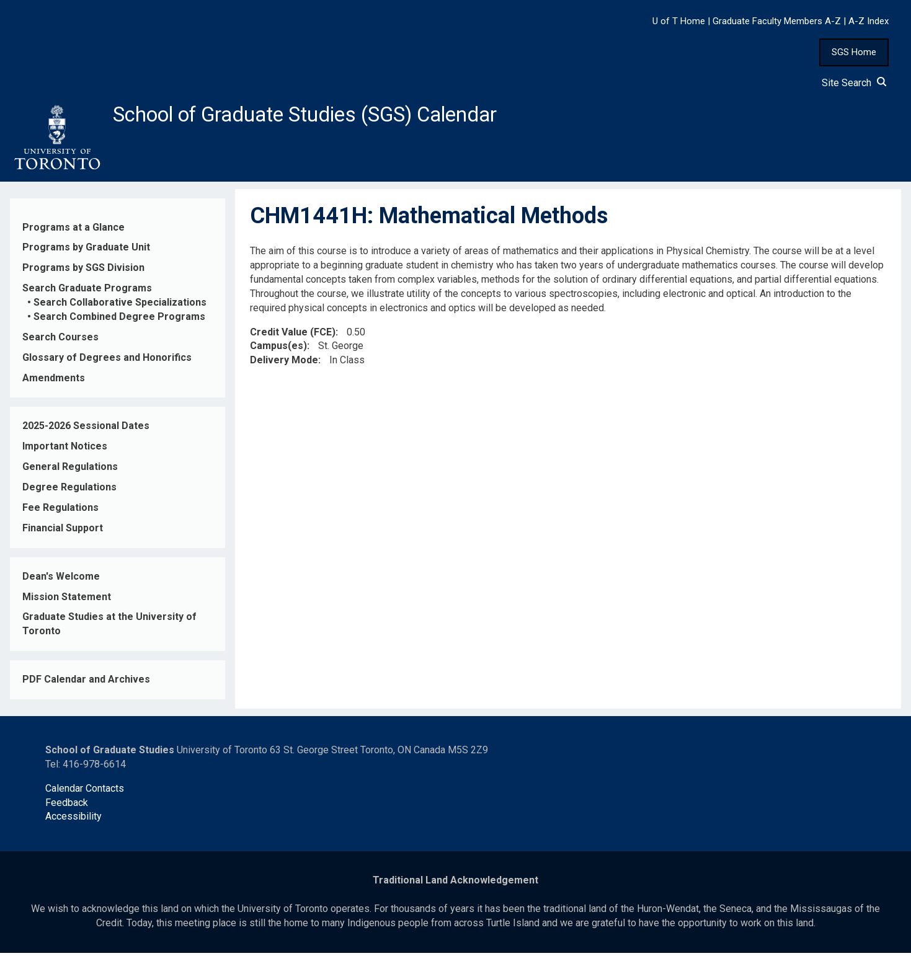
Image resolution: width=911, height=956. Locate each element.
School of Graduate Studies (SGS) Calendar (327, 116)
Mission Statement (66, 600)
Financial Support (62, 532)
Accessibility (73, 820)
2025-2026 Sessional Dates (85, 429)
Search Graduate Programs (87, 292)
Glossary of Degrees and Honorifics (107, 360)
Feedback (66, 806)
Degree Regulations (69, 491)
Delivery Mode (284, 364)
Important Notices (64, 450)
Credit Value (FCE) (293, 335)
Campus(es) (278, 349)
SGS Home (854, 52)
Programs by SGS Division (83, 271)
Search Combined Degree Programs (119, 320)
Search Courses (60, 341)
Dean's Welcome (61, 579)
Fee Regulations (60, 511)
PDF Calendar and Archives (86, 683)
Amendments (53, 381)
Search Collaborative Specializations (120, 306)
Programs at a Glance (73, 230)
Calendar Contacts (84, 791)
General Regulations (70, 470)
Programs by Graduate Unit (86, 251)
